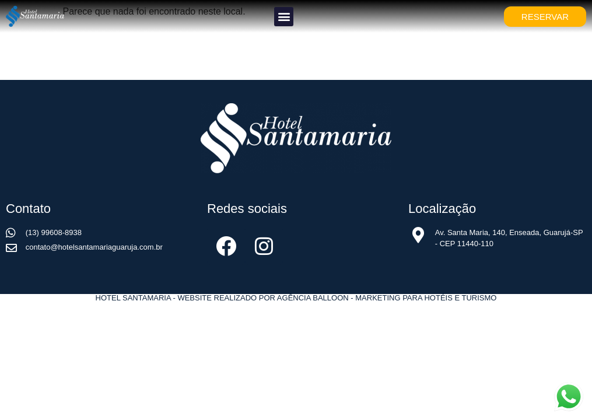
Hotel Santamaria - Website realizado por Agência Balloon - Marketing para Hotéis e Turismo (296, 297)
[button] (283, 16)
